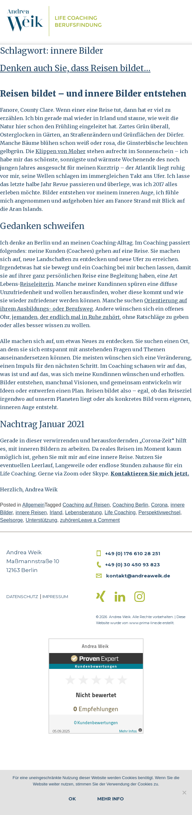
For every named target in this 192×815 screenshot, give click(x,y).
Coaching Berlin (130, 505)
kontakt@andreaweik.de (138, 576)
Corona (159, 505)
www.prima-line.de (145, 623)
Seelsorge (11, 520)
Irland (56, 512)
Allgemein (33, 505)
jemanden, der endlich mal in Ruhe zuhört (66, 317)
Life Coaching (120, 512)
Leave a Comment (99, 520)
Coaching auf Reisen (86, 505)
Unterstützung (41, 520)
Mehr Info (110, 799)
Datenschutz (22, 596)
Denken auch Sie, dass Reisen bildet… (75, 68)
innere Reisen (31, 512)
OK (72, 799)
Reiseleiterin (36, 284)
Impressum (55, 596)
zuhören (69, 520)
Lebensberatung (83, 512)
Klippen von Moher (60, 151)
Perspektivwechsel (159, 512)
